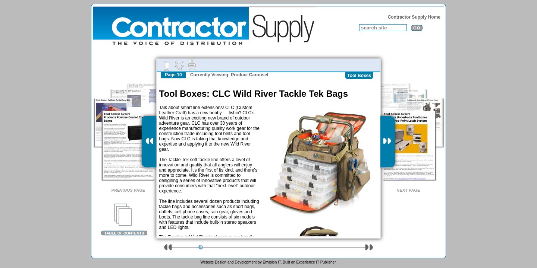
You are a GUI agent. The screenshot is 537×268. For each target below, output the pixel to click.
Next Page (408, 190)
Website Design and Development (228, 262)
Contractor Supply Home (414, 17)
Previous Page (128, 190)
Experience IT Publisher (315, 262)
